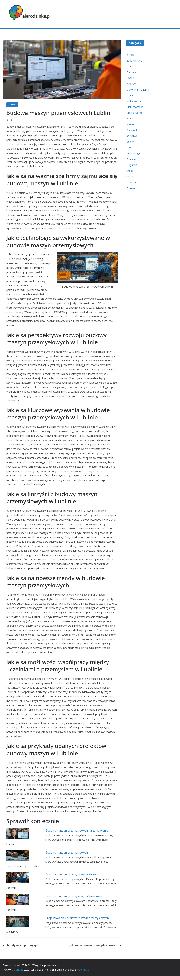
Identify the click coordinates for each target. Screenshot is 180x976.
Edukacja (131, 72)
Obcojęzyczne (134, 112)
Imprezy (131, 83)
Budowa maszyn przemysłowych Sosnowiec (73, 896)
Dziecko (131, 66)
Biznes (130, 54)
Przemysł (12, 105)
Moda (129, 95)
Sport (129, 147)
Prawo (130, 124)
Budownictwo (134, 60)
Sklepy (130, 141)
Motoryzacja (133, 101)
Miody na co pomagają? (20, 945)
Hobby (130, 78)
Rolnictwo (132, 136)
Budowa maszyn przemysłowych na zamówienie (76, 830)
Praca (129, 118)
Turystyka (131, 165)
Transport (132, 159)
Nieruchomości (135, 107)
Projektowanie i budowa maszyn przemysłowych (77, 918)
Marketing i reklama (137, 89)
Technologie (133, 153)
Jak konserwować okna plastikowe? (95, 945)
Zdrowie (131, 188)
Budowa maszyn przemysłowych (66, 852)
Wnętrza (131, 182)
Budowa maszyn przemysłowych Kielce (70, 874)
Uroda (129, 170)
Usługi (129, 176)
